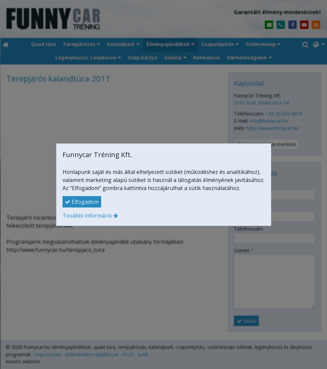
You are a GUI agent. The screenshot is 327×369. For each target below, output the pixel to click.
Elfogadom (82, 201)
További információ (87, 215)
